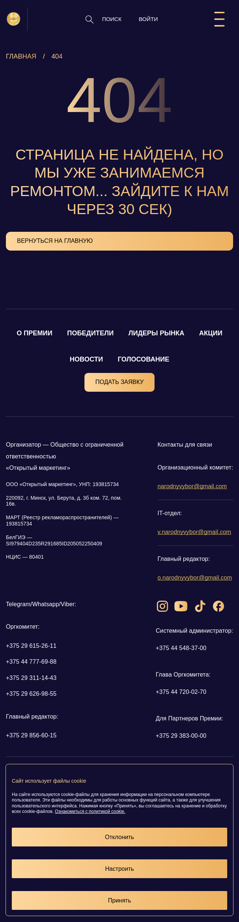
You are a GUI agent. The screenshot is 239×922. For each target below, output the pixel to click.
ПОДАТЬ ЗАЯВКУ (120, 382)
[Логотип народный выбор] (13, 19)
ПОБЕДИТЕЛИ (90, 333)
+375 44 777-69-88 (31, 662)
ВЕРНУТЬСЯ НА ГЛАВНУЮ (55, 241)
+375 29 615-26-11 (31, 646)
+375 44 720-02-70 (181, 692)
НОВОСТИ (86, 359)
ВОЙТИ (148, 19)
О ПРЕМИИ (34, 333)
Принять (119, 900)
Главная (21, 56)
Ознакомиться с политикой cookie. (90, 811)
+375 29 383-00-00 (181, 736)
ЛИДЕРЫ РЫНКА (156, 333)
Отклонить (119, 837)
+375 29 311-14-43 (31, 678)
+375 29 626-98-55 (31, 694)
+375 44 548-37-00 (181, 648)
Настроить (119, 869)
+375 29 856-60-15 (31, 735)
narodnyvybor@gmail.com (192, 486)
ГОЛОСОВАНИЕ (143, 359)
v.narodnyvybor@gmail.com (194, 532)
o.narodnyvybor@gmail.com (194, 577)
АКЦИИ (210, 333)
